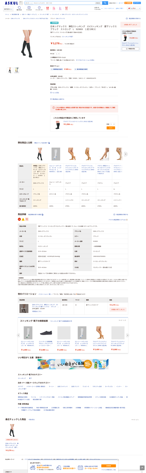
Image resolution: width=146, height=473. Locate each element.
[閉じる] (118, 460)
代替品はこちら (36, 311)
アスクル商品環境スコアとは (118, 220)
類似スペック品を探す (42, 143)
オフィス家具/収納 (100, 397)
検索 (105, 3)
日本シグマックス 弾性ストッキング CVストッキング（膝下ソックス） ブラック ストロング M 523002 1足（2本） (45, 306)
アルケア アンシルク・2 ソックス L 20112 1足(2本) (78, 121)
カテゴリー (8, 9)
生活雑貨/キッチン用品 (116, 397)
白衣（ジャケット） (63, 386)
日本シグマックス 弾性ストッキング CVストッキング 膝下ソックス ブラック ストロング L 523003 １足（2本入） (11, 445)
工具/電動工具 (55, 407)
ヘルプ (122, 3)
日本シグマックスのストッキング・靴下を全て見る (35, 18)
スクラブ (20, 386)
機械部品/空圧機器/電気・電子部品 (115, 407)
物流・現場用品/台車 (42, 407)
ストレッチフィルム (95, 459)
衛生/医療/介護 (15, 14)
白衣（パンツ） (75, 386)
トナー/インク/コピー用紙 (47, 397)
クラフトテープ (48, 459)
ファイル (33, 397)
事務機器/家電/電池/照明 (85, 397)
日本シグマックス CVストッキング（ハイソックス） (75, 14)
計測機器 (78, 407)
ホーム (7, 14)
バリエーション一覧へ (45, 294)
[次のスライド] (127, 335)
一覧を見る (31, 419)
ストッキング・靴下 (44, 14)
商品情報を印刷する (133, 18)
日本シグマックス (15, 18)
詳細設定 (98, 3)
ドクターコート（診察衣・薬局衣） (36, 386)
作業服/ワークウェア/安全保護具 (30, 410)
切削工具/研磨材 (67, 407)
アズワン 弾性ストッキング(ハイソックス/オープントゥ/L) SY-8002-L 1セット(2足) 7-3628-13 (103, 169)
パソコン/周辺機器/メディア (66, 397)
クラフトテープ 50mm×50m (32, 459)
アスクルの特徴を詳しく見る (108, 469)
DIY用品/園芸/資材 (49, 410)
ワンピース (86, 386)
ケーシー (51, 386)
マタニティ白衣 (97, 386)
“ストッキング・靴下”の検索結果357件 (61, 321)
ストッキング (55, 14)
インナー (119, 386)
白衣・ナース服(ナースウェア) (29, 14)
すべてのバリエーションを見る (85, 60)
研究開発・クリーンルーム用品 (93, 407)
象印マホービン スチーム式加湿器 (65, 459)
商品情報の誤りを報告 (35, 214)
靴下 (30, 378)
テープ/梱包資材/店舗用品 (25, 407)
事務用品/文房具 (22, 397)
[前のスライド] (18, 335)
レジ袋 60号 (81, 459)
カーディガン (109, 386)
